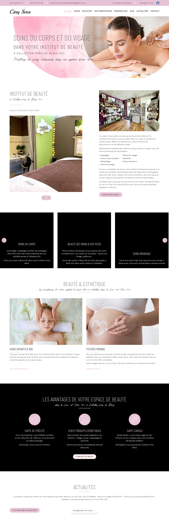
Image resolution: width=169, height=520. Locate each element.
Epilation (87, 11)
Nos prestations (103, 11)
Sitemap (103, 517)
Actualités (142, 11)
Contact (154, 11)
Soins (77, 11)
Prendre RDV (121, 11)
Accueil (68, 11)
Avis (132, 11)
